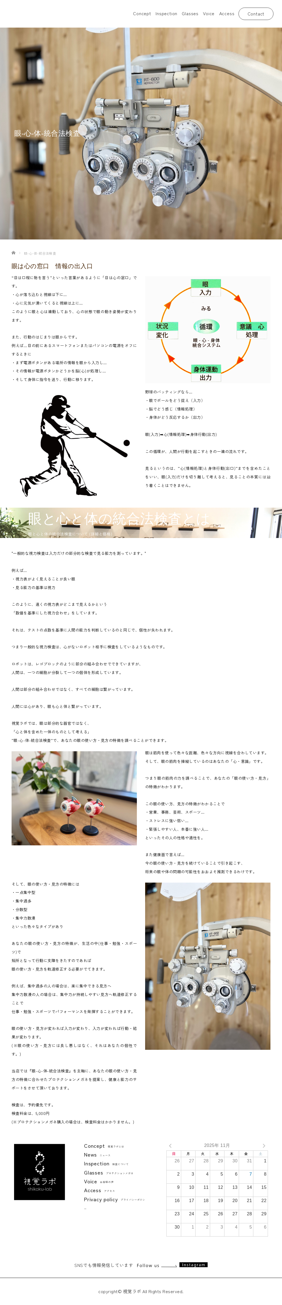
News (97, 1154)
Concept (142, 13)
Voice (209, 13)
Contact (256, 13)
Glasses (190, 13)
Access (227, 13)
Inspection (166, 13)
